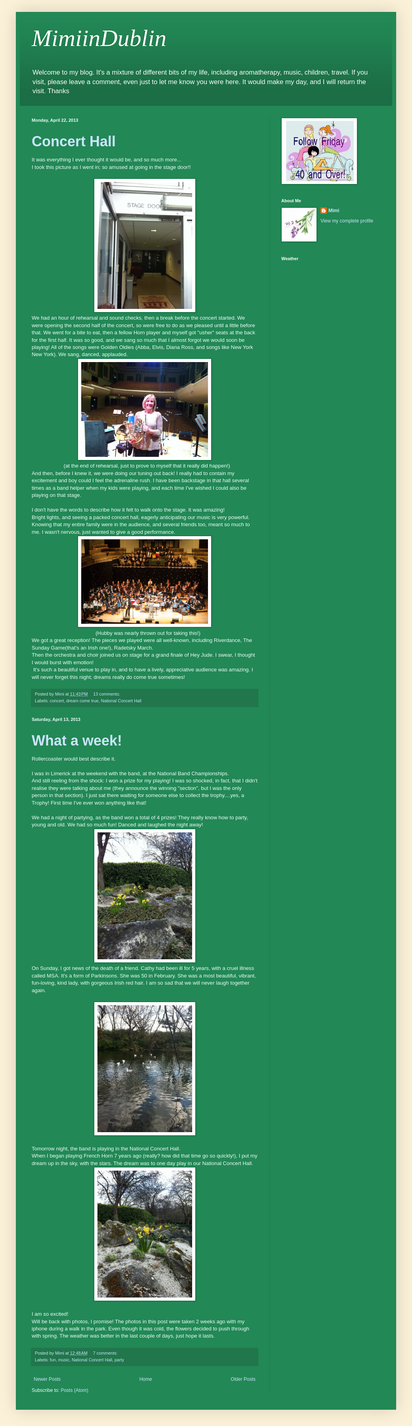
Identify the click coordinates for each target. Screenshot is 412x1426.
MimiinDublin (99, 38)
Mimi (333, 210)
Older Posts (243, 1379)
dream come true (82, 700)
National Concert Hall (121, 700)
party (119, 1359)
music (63, 1359)
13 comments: (107, 694)
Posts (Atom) (74, 1390)
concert (57, 700)
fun (53, 1359)
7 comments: (106, 1353)
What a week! (77, 740)
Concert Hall (74, 141)
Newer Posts (47, 1379)
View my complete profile (346, 221)
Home (145, 1379)
